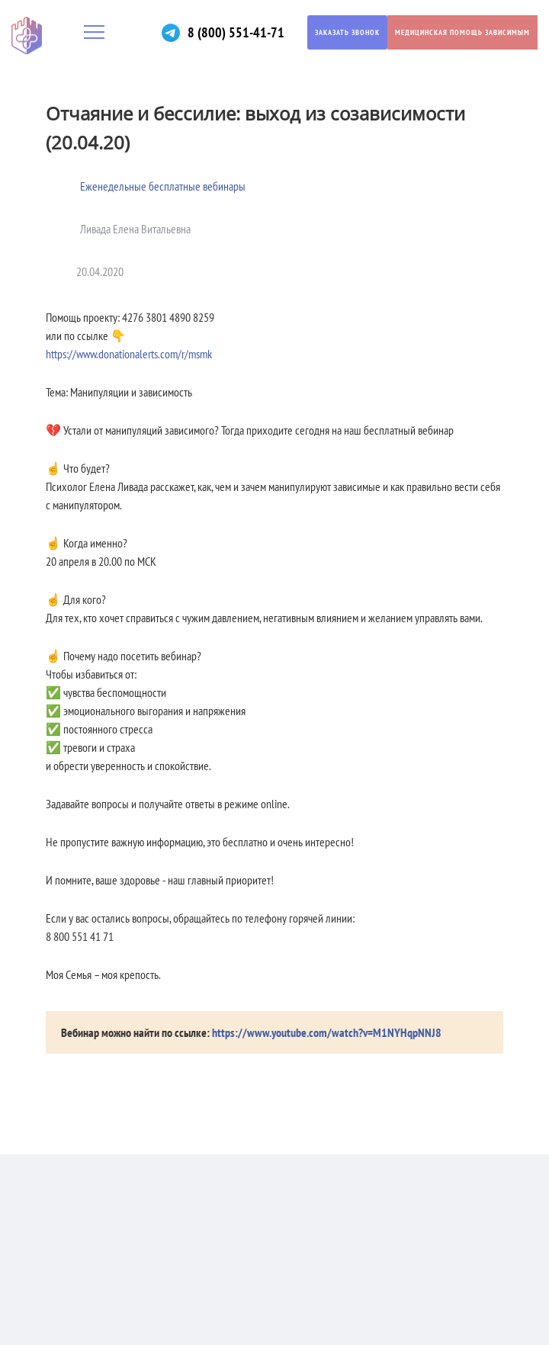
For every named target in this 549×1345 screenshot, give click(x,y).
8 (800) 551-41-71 (236, 32)
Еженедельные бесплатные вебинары (163, 186)
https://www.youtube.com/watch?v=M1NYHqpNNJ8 (326, 1032)
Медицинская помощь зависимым (462, 32)
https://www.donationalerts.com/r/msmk (129, 353)
